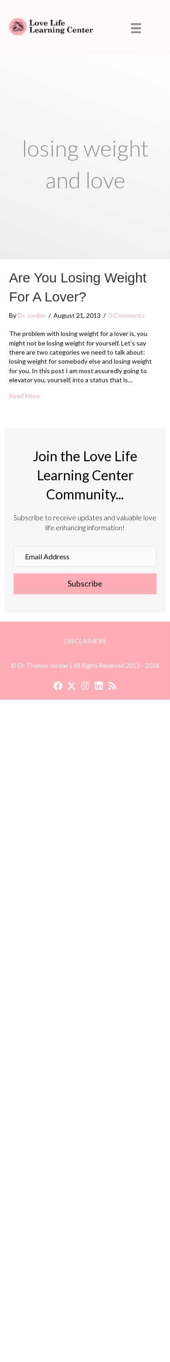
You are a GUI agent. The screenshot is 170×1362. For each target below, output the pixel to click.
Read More (24, 395)
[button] (85, 583)
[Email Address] (85, 556)
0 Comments (126, 315)
